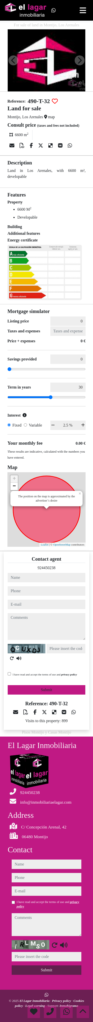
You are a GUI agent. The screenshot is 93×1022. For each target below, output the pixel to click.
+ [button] (14, 479)
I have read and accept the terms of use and (45, 674)
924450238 (47, 568)
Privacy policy (62, 1001)
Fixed (16, 425)
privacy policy (69, 674)
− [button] (14, 486)
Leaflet (44, 544)
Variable (35, 425)
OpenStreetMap (61, 544)
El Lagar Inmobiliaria (35, 1001)
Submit (46, 690)
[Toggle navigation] (83, 10)
